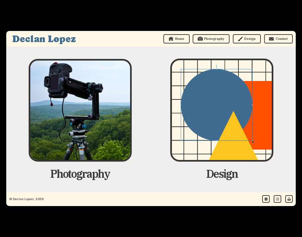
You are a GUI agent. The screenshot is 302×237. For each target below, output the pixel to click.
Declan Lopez (44, 39)
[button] (176, 38)
